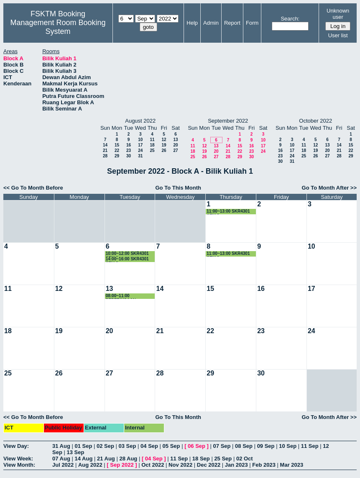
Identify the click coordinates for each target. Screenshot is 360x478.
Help (192, 23)
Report (232, 23)
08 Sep (244, 446)
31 (140, 156)
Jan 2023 (236, 465)
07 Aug (61, 458)
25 (152, 150)
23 (128, 150)
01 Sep (83, 446)
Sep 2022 (121, 465)
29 (117, 156)
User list (338, 35)
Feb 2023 (264, 465)
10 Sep (287, 446)
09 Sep (266, 446)
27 (175, 150)
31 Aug (61, 446)
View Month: (19, 465)
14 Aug (83, 458)
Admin (211, 23)
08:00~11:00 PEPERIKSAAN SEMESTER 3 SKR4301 (129, 296)
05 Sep (171, 446)
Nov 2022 (180, 465)
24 (140, 150)
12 (163, 139)
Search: (290, 18)
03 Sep (127, 446)
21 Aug (106, 458)
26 (163, 150)
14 (105, 145)
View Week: (18, 458)
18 (152, 145)
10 (140, 139)
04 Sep (149, 446)
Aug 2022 (90, 465)
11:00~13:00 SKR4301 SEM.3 (228, 211)
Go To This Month (179, 188)
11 (152, 139)
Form (252, 23)
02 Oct (244, 458)
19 (163, 145)
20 (175, 145)
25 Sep (223, 458)
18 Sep (201, 458)
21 (105, 150)
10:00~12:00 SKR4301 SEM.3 (127, 254)
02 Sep (105, 446)
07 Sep (222, 446)
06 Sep (196, 446)
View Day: (16, 446)
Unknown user (338, 14)
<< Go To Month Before (33, 188)
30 (128, 156)
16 (128, 145)
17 (140, 145)
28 (105, 156)
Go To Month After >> (329, 188)
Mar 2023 (292, 465)
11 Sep (310, 446)
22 (117, 150)
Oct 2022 (152, 465)
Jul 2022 (63, 465)
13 (175, 139)
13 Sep (75, 452)
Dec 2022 (208, 465)
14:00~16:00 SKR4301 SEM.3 (127, 259)
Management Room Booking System (57, 27)
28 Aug (128, 458)
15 (117, 145)
